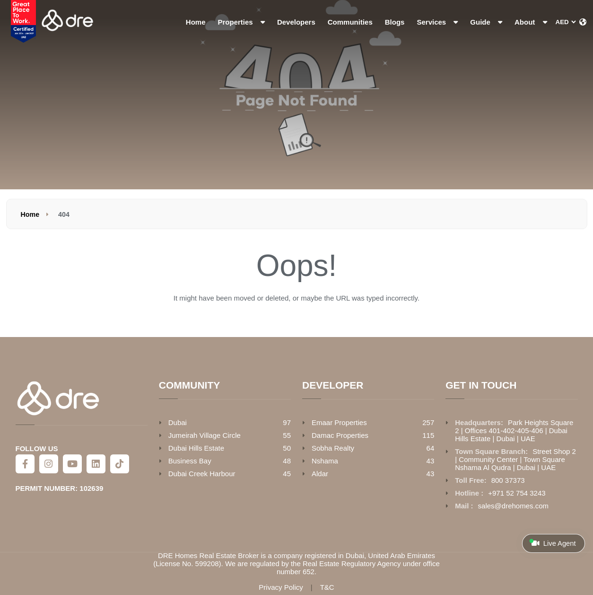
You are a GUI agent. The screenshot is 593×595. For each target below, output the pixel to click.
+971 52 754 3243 (516, 493)
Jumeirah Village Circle (204, 435)
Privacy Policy (281, 587)
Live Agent (552, 543)
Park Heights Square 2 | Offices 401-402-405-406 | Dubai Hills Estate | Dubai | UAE (514, 430)
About (531, 22)
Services (437, 22)
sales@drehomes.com (513, 506)
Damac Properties (340, 435)
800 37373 (508, 480)
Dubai (177, 422)
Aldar (320, 474)
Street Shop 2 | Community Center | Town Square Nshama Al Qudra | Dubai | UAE (515, 459)
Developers (296, 22)
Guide (486, 22)
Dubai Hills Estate (196, 448)
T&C (327, 587)
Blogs (395, 22)
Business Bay (189, 461)
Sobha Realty (333, 448)
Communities (350, 22)
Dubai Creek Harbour (201, 474)
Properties (241, 22)
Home (196, 22)
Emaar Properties (339, 422)
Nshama (325, 461)
